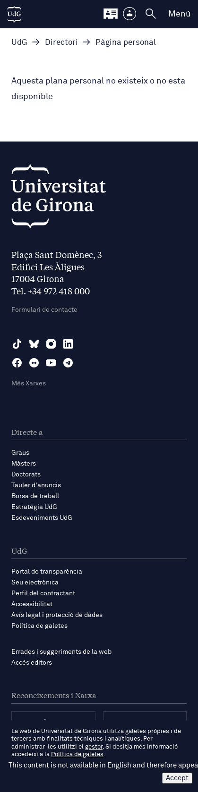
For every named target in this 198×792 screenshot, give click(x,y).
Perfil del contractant (43, 593)
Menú (179, 14)
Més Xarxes (28, 383)
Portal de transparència (46, 571)
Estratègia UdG (34, 507)
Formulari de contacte (44, 310)
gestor (94, 747)
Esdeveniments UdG (41, 518)
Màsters (23, 463)
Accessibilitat (31, 604)
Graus (20, 453)
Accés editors (31, 662)
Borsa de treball (35, 496)
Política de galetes (39, 626)
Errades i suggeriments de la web (61, 652)
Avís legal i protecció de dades (57, 615)
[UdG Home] (14, 14)
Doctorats (26, 474)
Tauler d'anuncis (36, 485)
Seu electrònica (35, 582)
